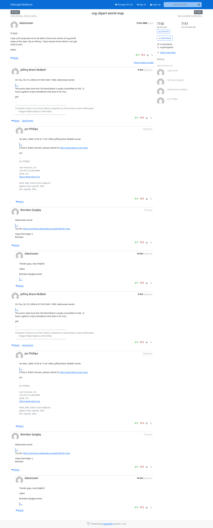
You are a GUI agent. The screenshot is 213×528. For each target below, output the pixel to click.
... (17, 85)
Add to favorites (166, 52)
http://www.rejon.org (29, 176)
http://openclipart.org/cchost (74, 147)
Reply (14, 58)
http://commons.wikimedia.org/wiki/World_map (46, 228)
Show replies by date (144, 62)
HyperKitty (108, 523)
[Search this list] (180, 4)
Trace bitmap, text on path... (24, 15)
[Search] (199, 4)
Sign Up (155, 4)
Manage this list (124, 4)
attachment (27, 120)
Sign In (141, 4)
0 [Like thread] (138, 54)
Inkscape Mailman (22, 4)
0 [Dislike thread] (143, 54)
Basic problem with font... (190, 15)
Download (165, 38)
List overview (163, 31)
